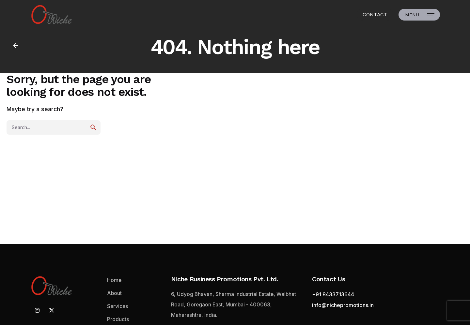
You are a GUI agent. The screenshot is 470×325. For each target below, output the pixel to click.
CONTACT (375, 14)
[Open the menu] (419, 15)
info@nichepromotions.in (343, 305)
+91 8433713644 (333, 294)
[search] (93, 127)
